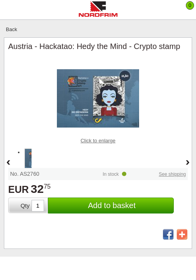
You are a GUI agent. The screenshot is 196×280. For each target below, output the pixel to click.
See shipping (172, 174)
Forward (188, 163)
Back (11, 29)
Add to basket (112, 205)
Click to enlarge (98, 141)
